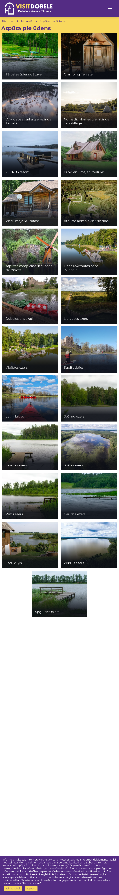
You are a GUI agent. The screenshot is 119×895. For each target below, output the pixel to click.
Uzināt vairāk (13, 888)
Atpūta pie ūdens (52, 21)
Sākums (7, 21)
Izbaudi (26, 21)
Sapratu (31, 888)
